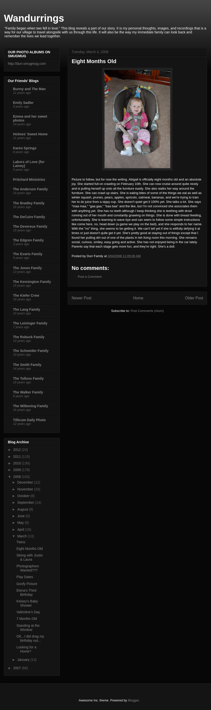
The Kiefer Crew (26, 295)
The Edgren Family (28, 240)
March (22, 536)
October (23, 496)
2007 (17, 668)
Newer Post (82, 298)
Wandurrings (34, 18)
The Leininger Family (30, 323)
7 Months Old (26, 619)
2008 (17, 477)
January (23, 660)
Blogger (133, 700)
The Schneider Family (31, 351)
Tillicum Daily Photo (29, 420)
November (25, 489)
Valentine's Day (28, 612)
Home (138, 298)
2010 (17, 463)
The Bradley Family (28, 203)
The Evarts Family (27, 254)
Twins (20, 542)
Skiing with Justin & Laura (29, 557)
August (23, 509)
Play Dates (24, 577)
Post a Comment (90, 276)
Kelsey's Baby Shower (27, 603)
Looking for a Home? (26, 649)
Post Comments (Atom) (147, 311)
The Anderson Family (30, 189)
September (26, 502)
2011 (17, 457)
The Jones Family (27, 268)
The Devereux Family (30, 226)
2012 (17, 450)
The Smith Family (27, 365)
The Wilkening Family (30, 406)
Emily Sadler (23, 103)
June (21, 516)
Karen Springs (25, 148)
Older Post (194, 298)
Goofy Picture (26, 584)
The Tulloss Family (28, 378)
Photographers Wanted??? (27, 568)
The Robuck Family (28, 337)
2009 (17, 470)
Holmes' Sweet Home (30, 134)
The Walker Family (28, 392)
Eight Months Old (29, 549)
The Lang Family (26, 309)
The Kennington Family (32, 282)
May (21, 523)
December (25, 482)
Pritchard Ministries (29, 179)
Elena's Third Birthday (26, 592)
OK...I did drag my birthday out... (30, 638)
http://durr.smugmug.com (27, 64)
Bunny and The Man (29, 89)
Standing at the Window (28, 628)
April (21, 529)
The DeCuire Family (29, 217)
